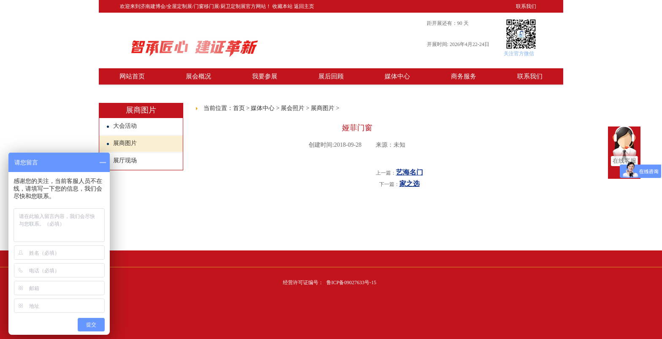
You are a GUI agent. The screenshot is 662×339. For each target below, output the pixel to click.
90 (459, 23)
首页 (239, 108)
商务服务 (463, 76)
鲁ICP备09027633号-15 (351, 282)
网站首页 (132, 76)
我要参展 (264, 76)
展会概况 (198, 76)
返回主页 (304, 6)
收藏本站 (282, 6)
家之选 (409, 183)
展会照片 (292, 108)
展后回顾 (331, 76)
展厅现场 (122, 160)
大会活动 (122, 126)
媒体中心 (397, 76)
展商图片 (122, 143)
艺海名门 (409, 172)
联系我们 (526, 6)
